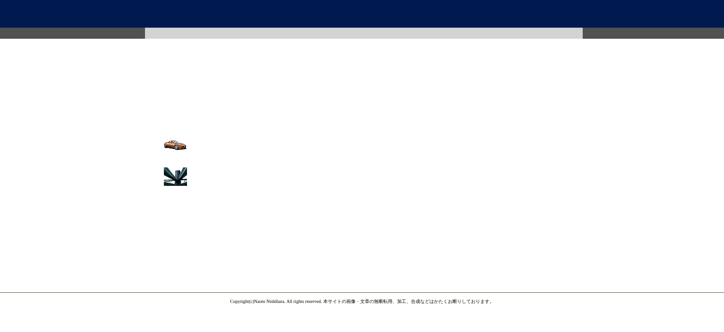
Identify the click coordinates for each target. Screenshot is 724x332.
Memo (546, 33)
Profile (327, 33)
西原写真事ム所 (362, 14)
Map (400, 33)
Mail (473, 33)
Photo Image (181, 33)
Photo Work (254, 33)
